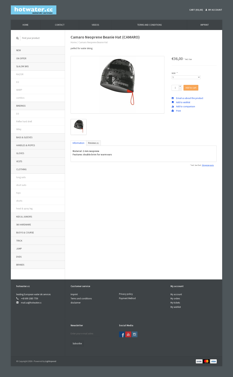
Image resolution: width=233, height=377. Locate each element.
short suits (21, 185)
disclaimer (76, 302)
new (18, 50)
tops (18, 192)
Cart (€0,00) (196, 9)
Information (78, 143)
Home (26, 24)
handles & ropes (25, 145)
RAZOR (19, 74)
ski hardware (23, 224)
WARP (19, 89)
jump (19, 248)
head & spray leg (24, 208)
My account (213, 9)
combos (20, 97)
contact (59, 24)
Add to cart (190, 87)
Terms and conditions (81, 298)
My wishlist (176, 307)
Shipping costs (208, 165)
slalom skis (22, 66)
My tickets (175, 302)
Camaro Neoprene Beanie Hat (93, 42)
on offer (21, 58)
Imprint (204, 24)
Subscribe (77, 343)
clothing (21, 169)
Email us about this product (187, 98)
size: (174, 73)
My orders (175, 298)
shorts (19, 200)
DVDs (18, 256)
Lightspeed (50, 361)
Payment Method (127, 298)
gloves (20, 153)
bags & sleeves (24, 137)
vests (19, 161)
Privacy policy (126, 294)
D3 (17, 82)
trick (19, 240)
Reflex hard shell (24, 121)
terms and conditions (149, 24)
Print (176, 110)
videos (95, 24)
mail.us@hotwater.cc (31, 302)
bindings (20, 105)
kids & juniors (24, 216)
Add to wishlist (181, 102)
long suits (21, 177)
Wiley (18, 129)
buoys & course (25, 232)
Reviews (93, 143)
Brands (20, 264)
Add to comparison (183, 106)
